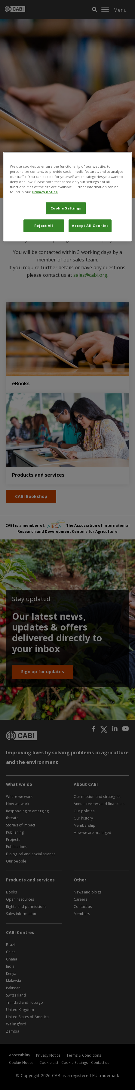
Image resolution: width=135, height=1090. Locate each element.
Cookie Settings (66, 208)
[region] (67, 196)
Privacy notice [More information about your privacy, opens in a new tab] (45, 192)
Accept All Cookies (90, 226)
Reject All (43, 226)
